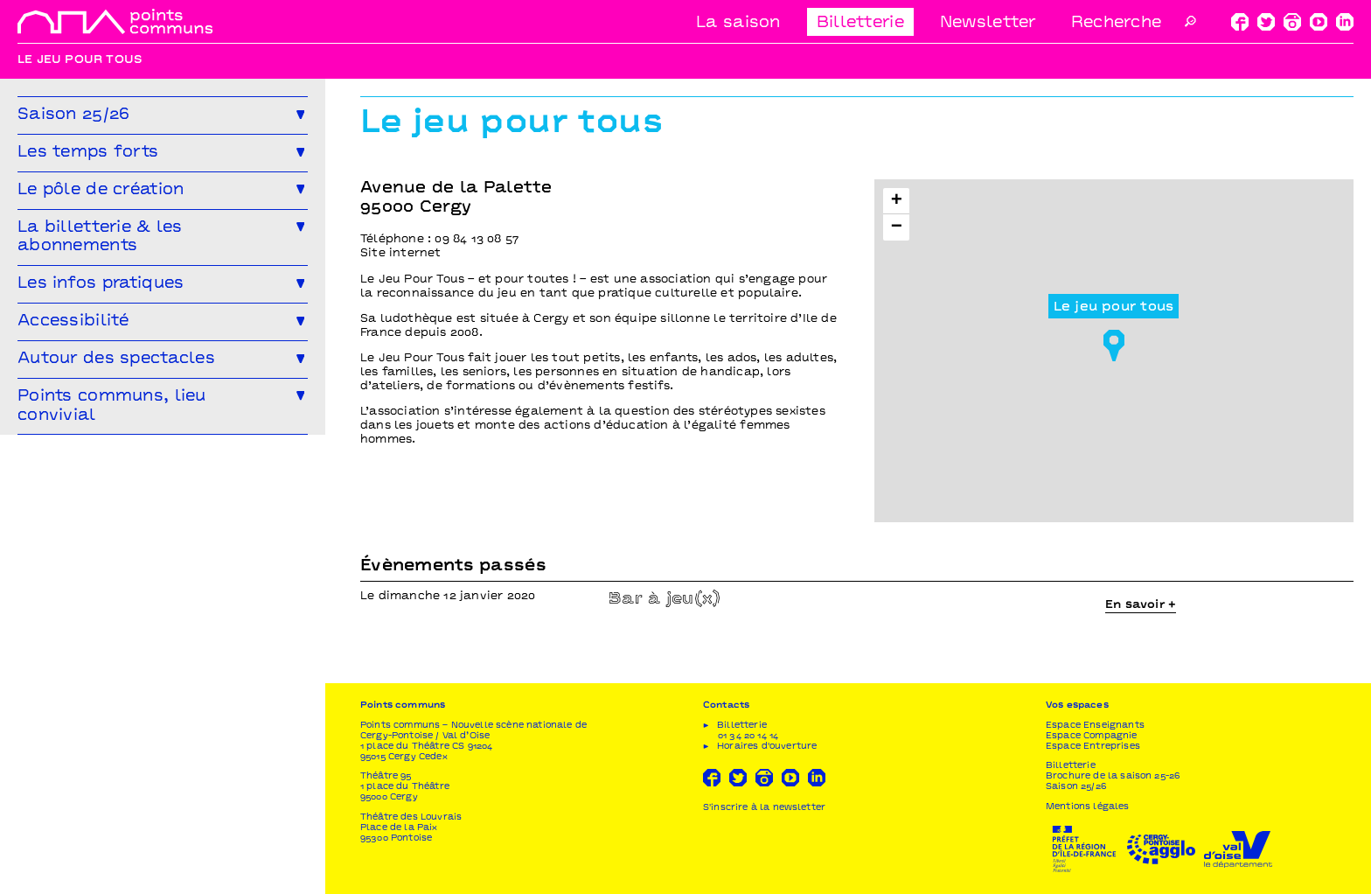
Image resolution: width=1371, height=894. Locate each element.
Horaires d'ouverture (767, 747)
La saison (738, 23)
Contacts (726, 705)
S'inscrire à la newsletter (764, 808)
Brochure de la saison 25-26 (1113, 776)
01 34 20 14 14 (748, 736)
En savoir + (1140, 605)
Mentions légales (1088, 807)
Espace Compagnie (1092, 736)
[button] (1113, 340)
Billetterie (860, 23)
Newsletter (988, 23)
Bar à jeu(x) (664, 599)
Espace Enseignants (1095, 726)
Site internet (401, 253)
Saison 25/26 (1076, 787)
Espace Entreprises (1093, 747)
